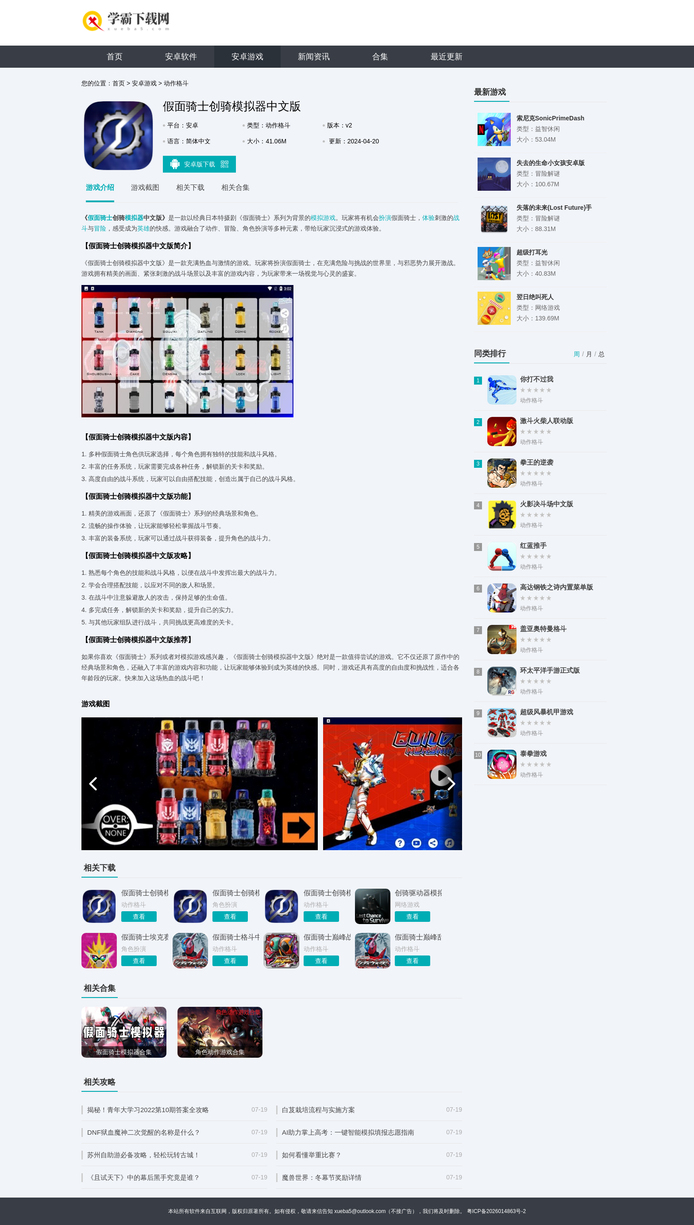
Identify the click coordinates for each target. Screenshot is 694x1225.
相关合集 (235, 187)
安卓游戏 (247, 56)
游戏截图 (145, 187)
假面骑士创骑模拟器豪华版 (144, 893)
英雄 (143, 228)
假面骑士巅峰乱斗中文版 (418, 937)
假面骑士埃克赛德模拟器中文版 (144, 937)
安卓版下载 (199, 163)
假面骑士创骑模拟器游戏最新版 (327, 893)
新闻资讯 (314, 56)
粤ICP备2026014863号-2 (496, 1211)
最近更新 (447, 56)
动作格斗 (176, 83)
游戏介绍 (100, 187)
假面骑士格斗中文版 (235, 937)
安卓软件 (181, 56)
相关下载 (190, 187)
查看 (139, 916)
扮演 (385, 217)
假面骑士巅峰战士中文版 (327, 937)
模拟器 (134, 217)
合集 (380, 56)
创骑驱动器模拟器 (418, 893)
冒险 (100, 228)
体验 (428, 217)
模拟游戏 (323, 217)
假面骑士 (100, 217)
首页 (115, 56)
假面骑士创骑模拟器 (235, 893)
